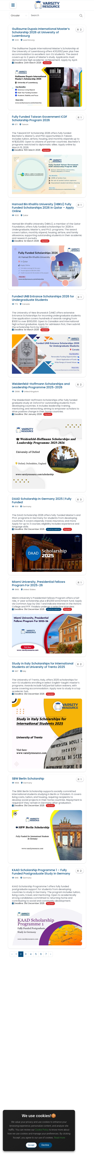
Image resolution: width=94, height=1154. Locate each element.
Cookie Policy (42, 1129)
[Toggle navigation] (13, 5)
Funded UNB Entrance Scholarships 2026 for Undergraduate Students (43, 298)
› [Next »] (50, 954)
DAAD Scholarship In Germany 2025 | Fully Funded (42, 500)
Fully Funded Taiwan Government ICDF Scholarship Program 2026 (39, 118)
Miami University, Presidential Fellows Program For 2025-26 (38, 583)
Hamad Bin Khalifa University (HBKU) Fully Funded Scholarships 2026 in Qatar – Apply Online (43, 207)
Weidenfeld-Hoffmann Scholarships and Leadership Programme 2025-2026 (41, 385)
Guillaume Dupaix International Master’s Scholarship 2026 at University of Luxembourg (41, 32)
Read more (59, 1137)
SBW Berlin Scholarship (28, 779)
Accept (31, 1145)
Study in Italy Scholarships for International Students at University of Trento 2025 (42, 665)
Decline (45, 1145)
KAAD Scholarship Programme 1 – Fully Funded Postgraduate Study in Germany (41, 872)
